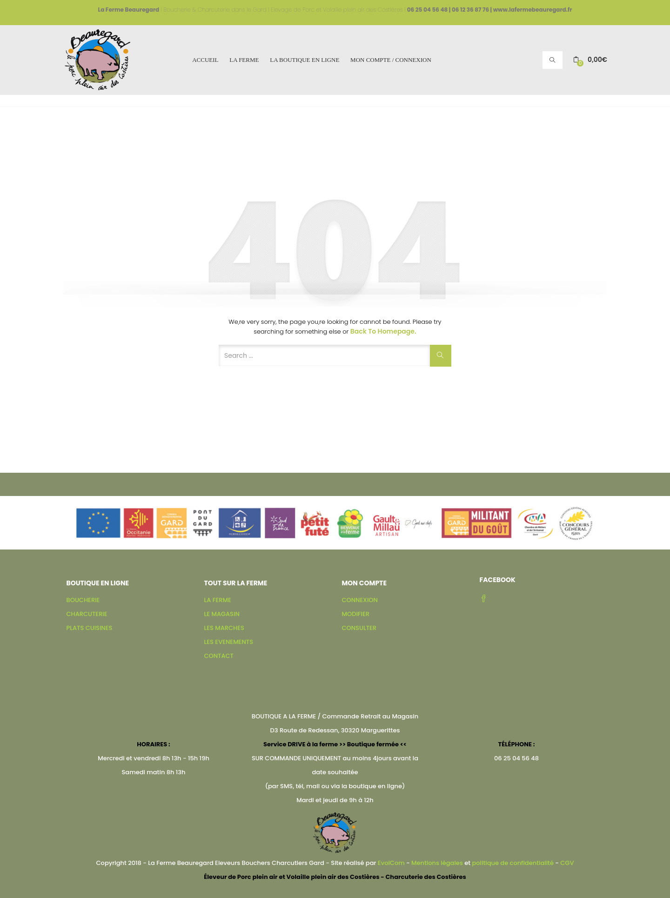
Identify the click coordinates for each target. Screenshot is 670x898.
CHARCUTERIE (87, 614)
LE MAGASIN (222, 614)
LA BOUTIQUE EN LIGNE (304, 59)
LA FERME (244, 59)
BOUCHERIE (83, 600)
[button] (590, 59)
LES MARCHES (224, 627)
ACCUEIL (205, 59)
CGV (567, 862)
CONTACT (219, 655)
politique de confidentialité (512, 862)
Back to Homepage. (383, 331)
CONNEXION (360, 600)
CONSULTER (359, 627)
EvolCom (391, 862)
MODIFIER (355, 614)
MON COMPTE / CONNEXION (390, 59)
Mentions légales (437, 862)
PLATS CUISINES (90, 627)
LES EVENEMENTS (228, 641)
